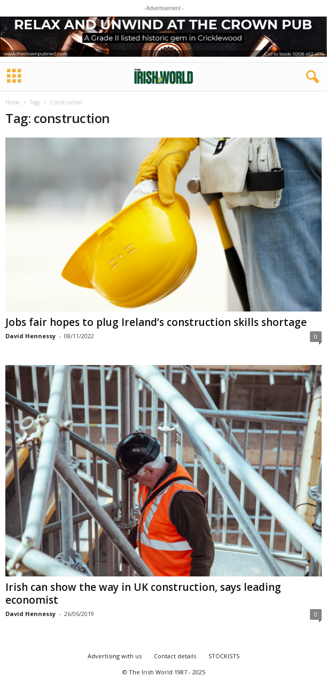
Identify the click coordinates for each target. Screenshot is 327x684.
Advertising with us (115, 656)
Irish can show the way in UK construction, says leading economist (143, 593)
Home (12, 102)
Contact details (175, 656)
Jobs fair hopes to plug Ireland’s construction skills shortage (156, 322)
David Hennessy (30, 336)
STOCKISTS (223, 656)
